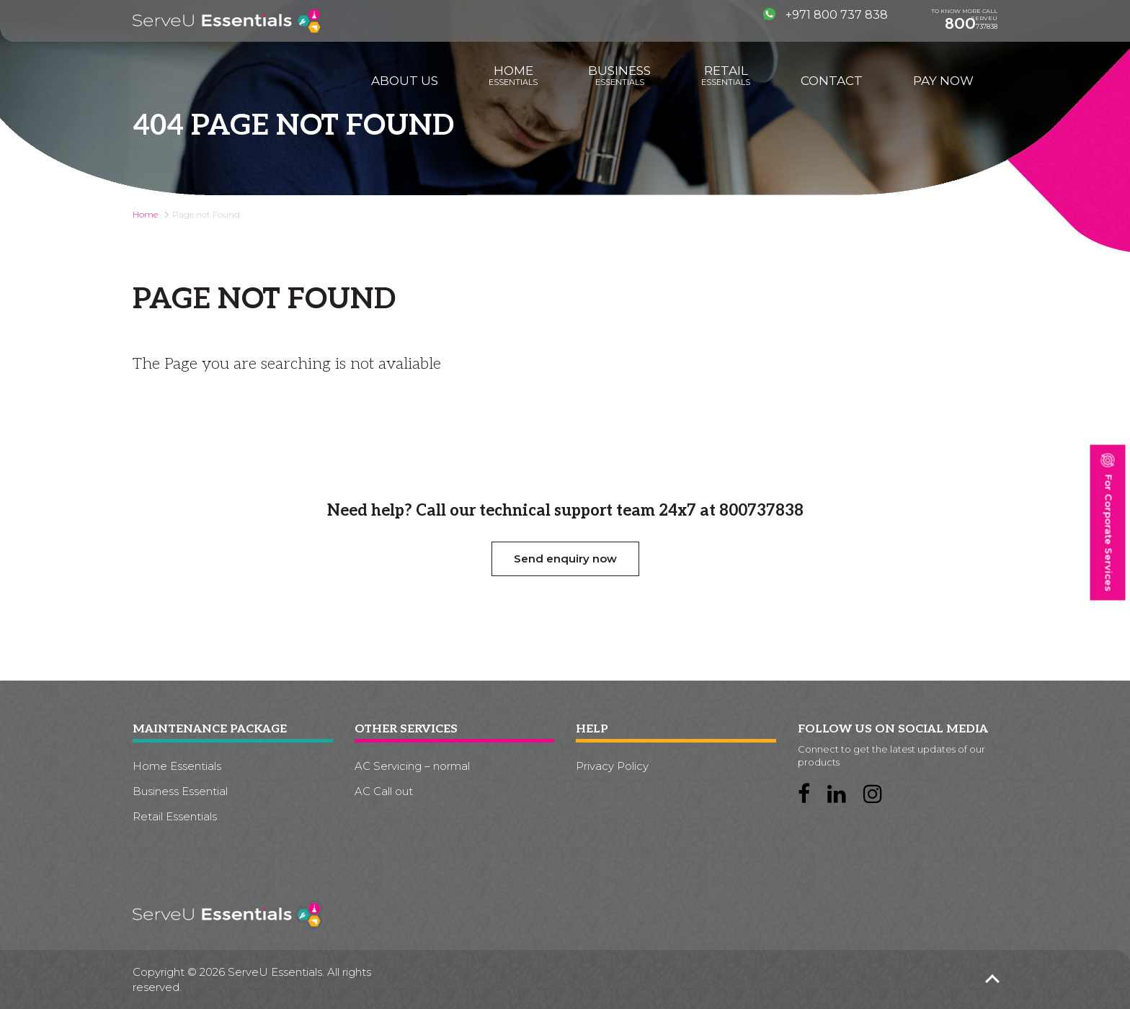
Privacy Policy (612, 766)
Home (513, 75)
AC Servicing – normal (412, 766)
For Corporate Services (1107, 522)
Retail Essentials (175, 816)
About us (404, 80)
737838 (971, 23)
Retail (725, 75)
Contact (832, 80)
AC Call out (384, 791)
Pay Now (943, 80)
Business (619, 75)
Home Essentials (177, 766)
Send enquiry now (565, 558)
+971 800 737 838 (825, 15)
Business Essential (180, 791)
